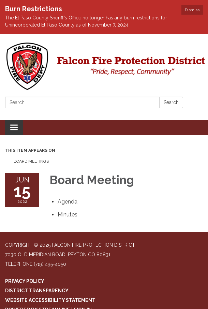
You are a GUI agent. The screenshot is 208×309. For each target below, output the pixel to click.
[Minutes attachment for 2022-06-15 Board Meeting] (67, 214)
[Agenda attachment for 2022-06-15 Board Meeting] (67, 201)
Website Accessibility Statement (50, 300)
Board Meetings (31, 161)
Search (171, 102)
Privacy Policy (24, 281)
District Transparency (37, 290)
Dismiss (192, 9)
